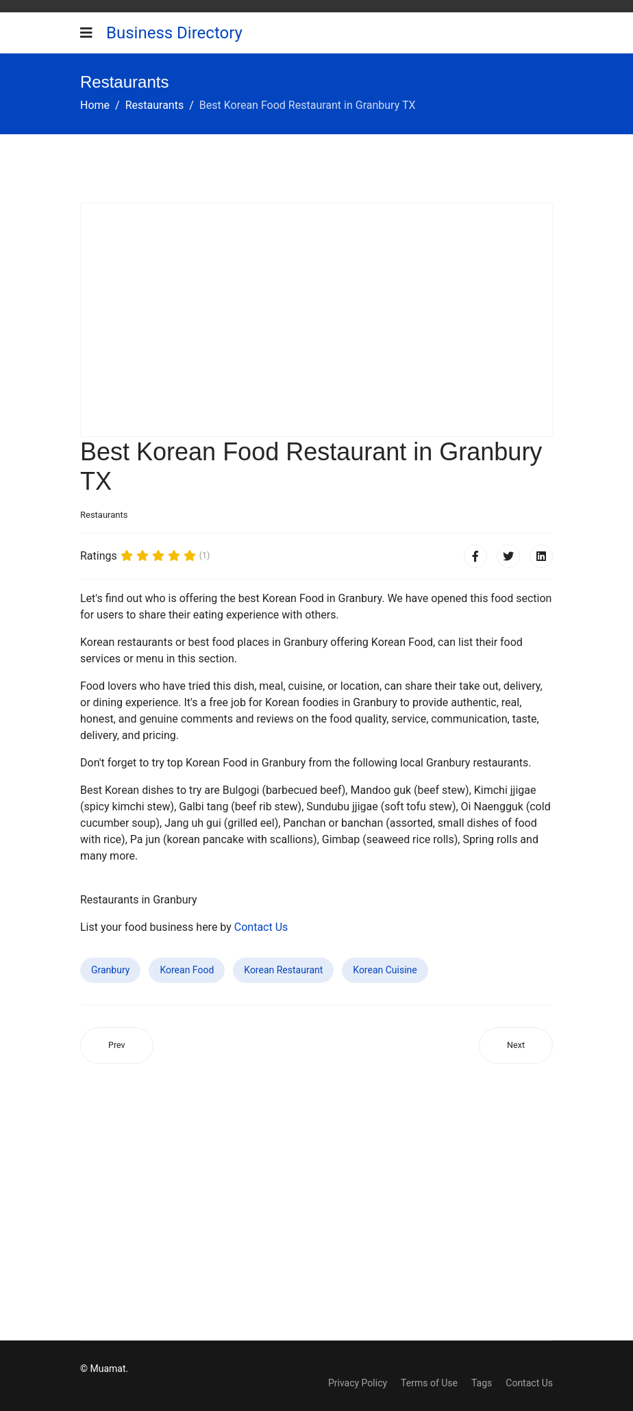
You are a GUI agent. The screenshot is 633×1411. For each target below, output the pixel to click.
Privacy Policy (357, 1382)
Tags (481, 1382)
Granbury (110, 969)
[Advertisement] (316, 320)
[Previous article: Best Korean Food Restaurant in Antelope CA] (116, 1045)
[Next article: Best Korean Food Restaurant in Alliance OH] (516, 1045)
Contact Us (261, 927)
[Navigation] (86, 32)
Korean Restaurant (283, 969)
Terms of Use (429, 1382)
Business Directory (174, 33)
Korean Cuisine (385, 969)
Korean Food (187, 969)
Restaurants (103, 515)
